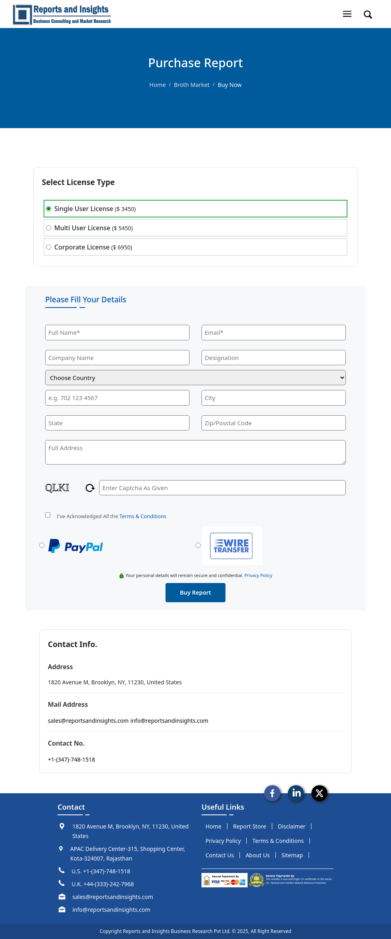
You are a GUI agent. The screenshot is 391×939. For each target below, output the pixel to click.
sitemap (292, 855)
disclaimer (291, 826)
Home (158, 84)
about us (257, 855)
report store (249, 826)
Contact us (219, 855)
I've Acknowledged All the (111, 516)
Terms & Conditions (143, 516)
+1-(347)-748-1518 (71, 759)
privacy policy (223, 840)
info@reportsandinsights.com (169, 720)
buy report (195, 592)
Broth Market (192, 84)
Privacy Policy (258, 575)
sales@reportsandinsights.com (88, 720)
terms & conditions (278, 840)
